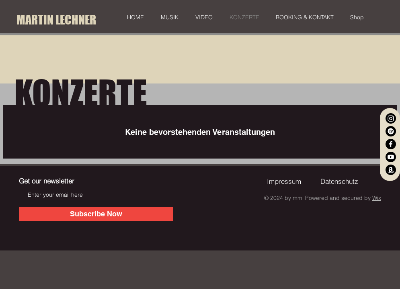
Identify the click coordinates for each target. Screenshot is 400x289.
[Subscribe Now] (96, 214)
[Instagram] (391, 118)
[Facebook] (391, 144)
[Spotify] (391, 131)
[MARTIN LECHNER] (56, 19)
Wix (376, 197)
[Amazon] (391, 170)
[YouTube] (391, 157)
